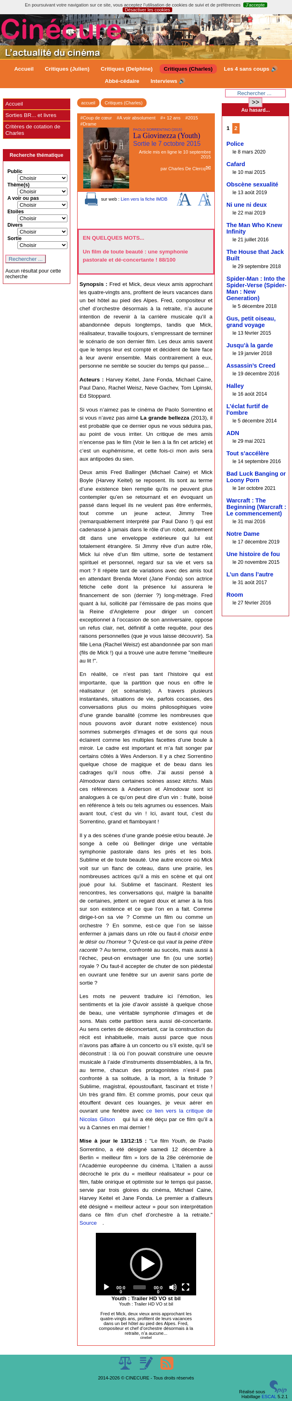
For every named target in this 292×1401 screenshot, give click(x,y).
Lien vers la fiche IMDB (144, 199)
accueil (88, 102)
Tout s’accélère (247, 453)
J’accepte (255, 4)
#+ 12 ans (170, 117)
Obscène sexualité (252, 184)
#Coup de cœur (96, 117)
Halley (235, 386)
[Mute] (173, 1287)
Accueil (24, 69)
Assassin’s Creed (250, 365)
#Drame (88, 123)
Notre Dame (243, 534)
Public (14, 171)
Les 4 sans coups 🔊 (251, 69)
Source (88, 1223)
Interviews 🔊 (168, 81)
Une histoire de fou (253, 554)
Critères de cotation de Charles (32, 129)
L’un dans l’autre (249, 574)
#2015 (191, 117)
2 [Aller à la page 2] (235, 128)
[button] (146, 1264)
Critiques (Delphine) (127, 69)
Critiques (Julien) (67, 69)
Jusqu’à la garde (249, 345)
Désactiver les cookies (147, 9)
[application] (146, 1264)
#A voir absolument (136, 117)
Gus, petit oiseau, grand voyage (250, 321)
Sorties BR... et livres (30, 115)
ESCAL (269, 1396)
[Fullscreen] (186, 1287)
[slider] (139, 1287)
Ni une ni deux (246, 204)
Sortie (14, 238)
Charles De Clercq (186, 168)
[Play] (106, 1287)
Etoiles (15, 211)
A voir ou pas (23, 198)
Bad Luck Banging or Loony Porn (256, 476)
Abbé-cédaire (122, 81)
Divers (15, 225)
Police (235, 144)
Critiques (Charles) (188, 69)
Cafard (235, 164)
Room (234, 594)
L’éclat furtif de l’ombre (247, 409)
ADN (232, 433)
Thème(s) (18, 185)
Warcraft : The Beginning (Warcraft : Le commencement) (256, 507)
